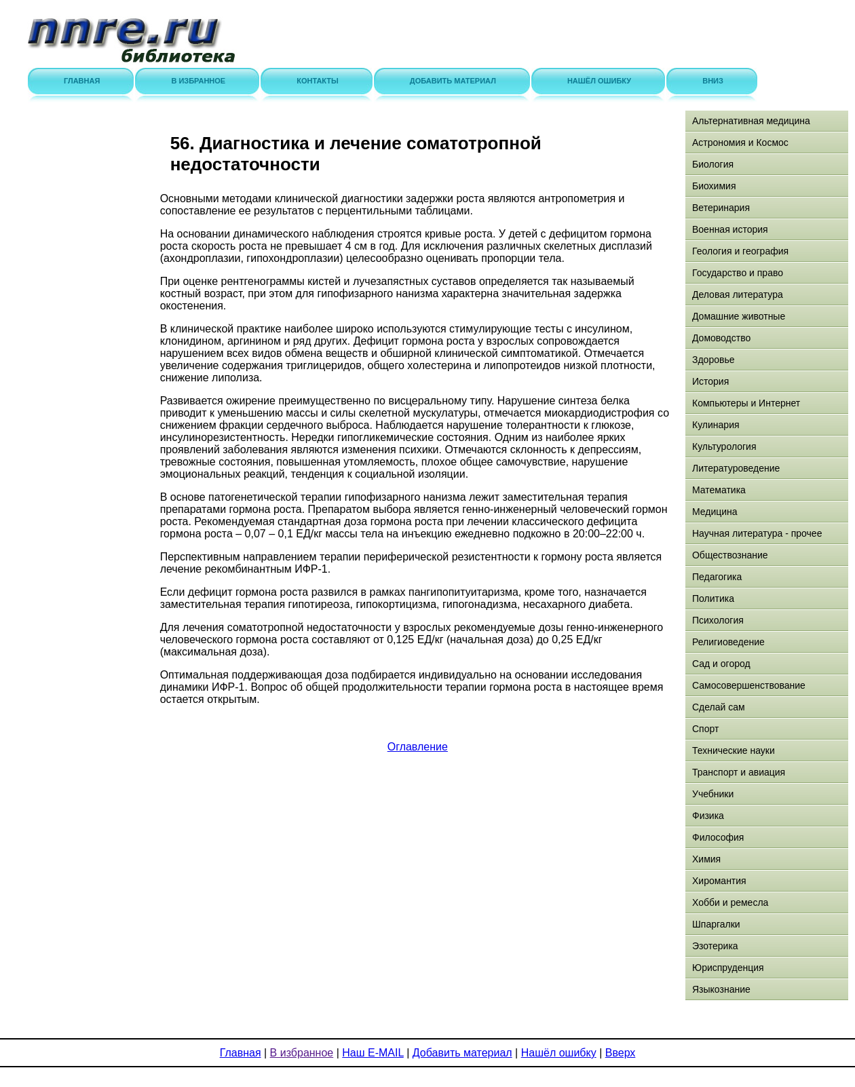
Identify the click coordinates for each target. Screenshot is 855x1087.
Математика (719, 489)
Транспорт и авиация (738, 772)
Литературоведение (736, 468)
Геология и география (740, 251)
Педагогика (717, 576)
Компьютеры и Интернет (746, 403)
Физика (708, 815)
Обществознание (730, 555)
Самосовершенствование (748, 685)
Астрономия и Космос (740, 142)
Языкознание (721, 989)
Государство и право (737, 272)
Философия (718, 837)
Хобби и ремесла (730, 902)
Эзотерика (715, 945)
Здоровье (713, 359)
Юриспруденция (728, 967)
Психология (718, 620)
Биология (713, 164)
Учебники (713, 793)
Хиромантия (719, 880)
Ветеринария (721, 207)
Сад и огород (721, 663)
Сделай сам (718, 707)
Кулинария (716, 424)
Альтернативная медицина (751, 120)
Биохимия (714, 185)
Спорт (705, 728)
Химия (706, 859)
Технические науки (733, 750)
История (710, 381)
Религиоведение (728, 641)
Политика (713, 598)
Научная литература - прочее (757, 533)
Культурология (724, 446)
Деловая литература (737, 294)
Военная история (730, 229)
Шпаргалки (716, 924)
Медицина (715, 511)
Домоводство (721, 337)
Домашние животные (738, 316)
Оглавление (417, 746)
